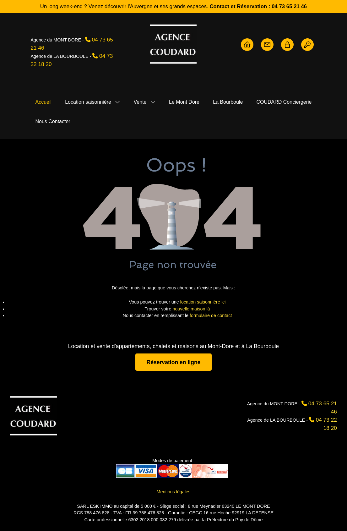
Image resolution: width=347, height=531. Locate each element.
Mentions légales (174, 491)
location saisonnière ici (203, 301)
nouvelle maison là (191, 308)
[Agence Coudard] (33, 415)
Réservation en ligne (173, 362)
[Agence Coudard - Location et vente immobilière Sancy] (173, 43)
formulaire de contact (211, 315)
